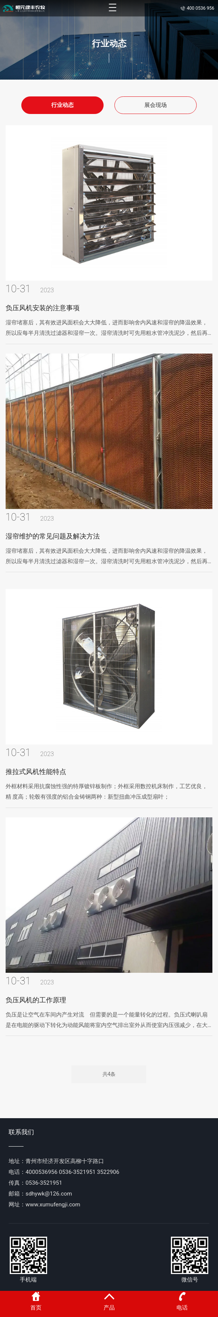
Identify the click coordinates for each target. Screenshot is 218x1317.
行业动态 (62, 105)
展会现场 (155, 105)
